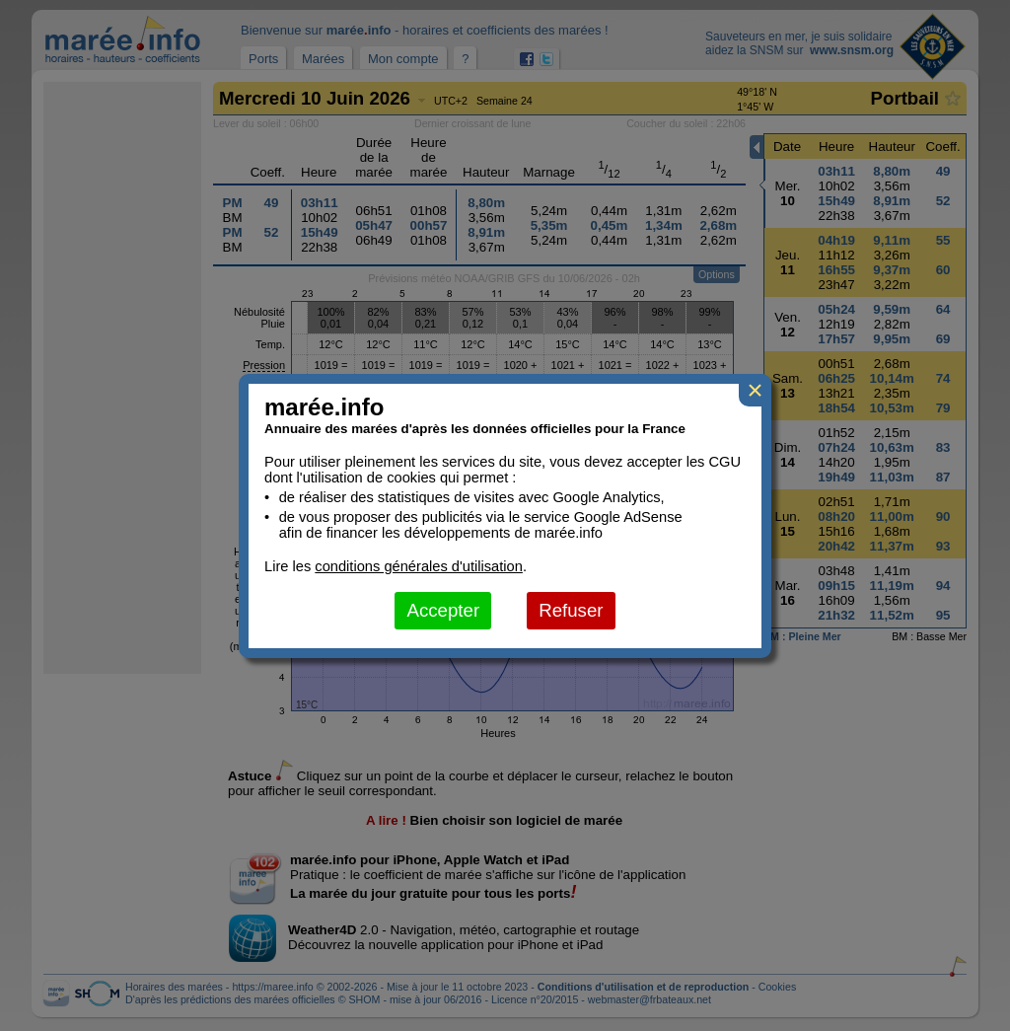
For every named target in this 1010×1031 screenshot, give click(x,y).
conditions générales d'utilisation (419, 566)
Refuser (571, 610)
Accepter (442, 610)
